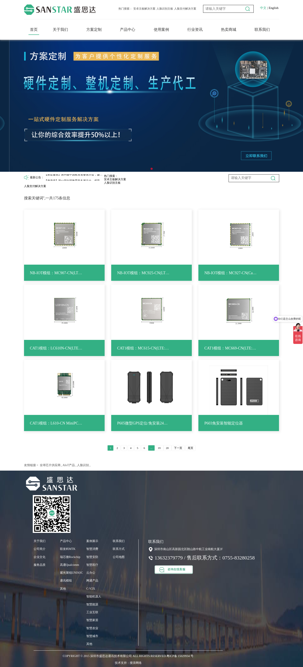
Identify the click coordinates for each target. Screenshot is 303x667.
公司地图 (119, 557)
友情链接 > (31, 465)
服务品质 (40, 564)
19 (159, 448)
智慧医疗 (92, 564)
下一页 (178, 448)
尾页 (190, 448)
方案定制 (94, 29)
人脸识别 (82, 465)
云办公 (90, 572)
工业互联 (92, 612)
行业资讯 (195, 29)
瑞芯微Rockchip (70, 557)
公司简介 (40, 549)
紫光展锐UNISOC (71, 572)
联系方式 (119, 549)
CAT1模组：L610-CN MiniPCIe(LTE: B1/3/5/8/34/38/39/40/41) (56, 423)
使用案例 (161, 29)
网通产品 (92, 580)
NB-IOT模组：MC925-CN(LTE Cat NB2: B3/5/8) (143, 273)
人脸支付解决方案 (185, 8)
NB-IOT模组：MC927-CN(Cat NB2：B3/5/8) (230, 273)
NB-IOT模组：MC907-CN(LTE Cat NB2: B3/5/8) (56, 273)
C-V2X (90, 588)
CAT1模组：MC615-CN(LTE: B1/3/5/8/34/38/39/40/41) (143, 348)
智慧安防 (92, 557)
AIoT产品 (68, 465)
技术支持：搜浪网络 (128, 662)
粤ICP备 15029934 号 (179, 656)
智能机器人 (93, 596)
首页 (34, 29)
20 (167, 448)
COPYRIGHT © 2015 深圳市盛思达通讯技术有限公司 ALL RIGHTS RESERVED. (114, 656)
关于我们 (60, 29)
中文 (263, 8)
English (274, 8)
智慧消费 (92, 549)
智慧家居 (92, 620)
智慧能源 (92, 604)
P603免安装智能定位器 (223, 423)
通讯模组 (66, 580)
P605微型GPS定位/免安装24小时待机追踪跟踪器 (143, 423)
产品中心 (127, 29)
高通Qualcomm (69, 564)
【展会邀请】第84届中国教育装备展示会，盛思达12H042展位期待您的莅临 (74, 177)
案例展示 (92, 541)
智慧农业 (92, 628)
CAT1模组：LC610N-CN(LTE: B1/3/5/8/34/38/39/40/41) (56, 348)
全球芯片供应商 (50, 465)
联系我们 (262, 29)
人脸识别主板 (164, 8)
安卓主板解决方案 (144, 8)
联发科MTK (67, 549)
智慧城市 (92, 636)
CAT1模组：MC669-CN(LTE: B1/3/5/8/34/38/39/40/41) (230, 348)
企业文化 (40, 557)
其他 (63, 588)
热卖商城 (228, 29)
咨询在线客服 (172, 569)
